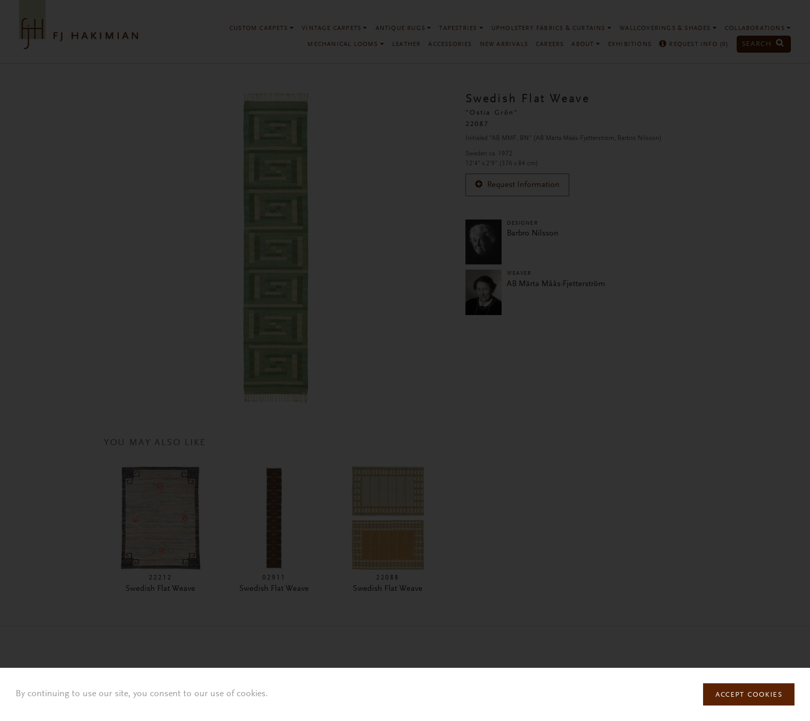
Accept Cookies (748, 695)
